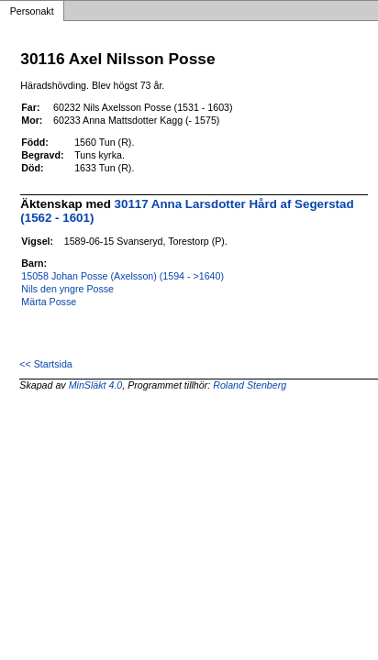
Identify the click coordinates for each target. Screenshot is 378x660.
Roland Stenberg (249, 385)
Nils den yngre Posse (67, 288)
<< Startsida (45, 363)
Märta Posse (48, 301)
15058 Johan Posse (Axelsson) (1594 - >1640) (122, 275)
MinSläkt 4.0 (96, 385)
